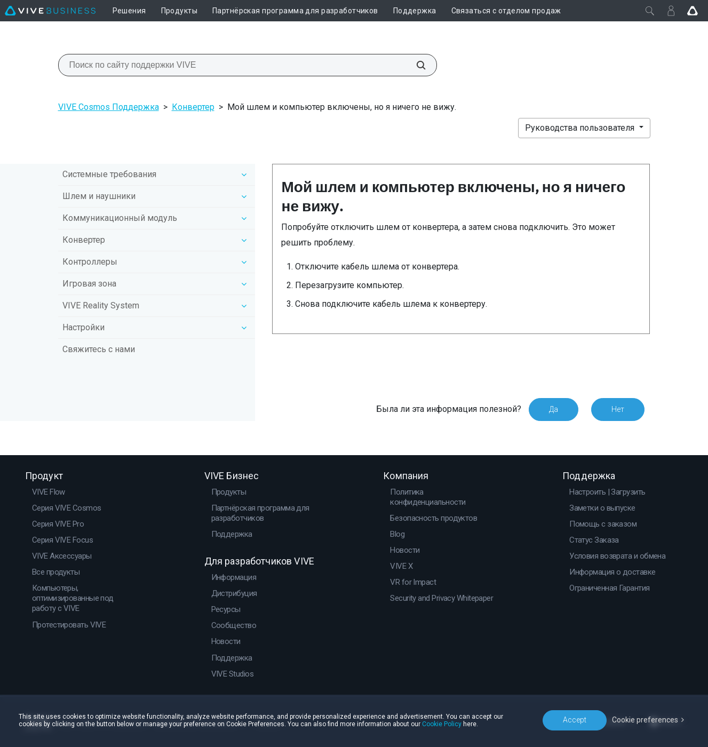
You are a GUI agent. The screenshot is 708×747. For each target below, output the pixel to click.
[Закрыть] (650, 10)
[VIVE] (50, 10)
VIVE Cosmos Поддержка (108, 107)
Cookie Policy (442, 724)
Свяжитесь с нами (98, 349)
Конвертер (193, 107)
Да (553, 409)
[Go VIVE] (692, 10)
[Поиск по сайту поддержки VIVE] (415, 65)
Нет (617, 409)
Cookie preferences (645, 720)
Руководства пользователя (581, 128)
